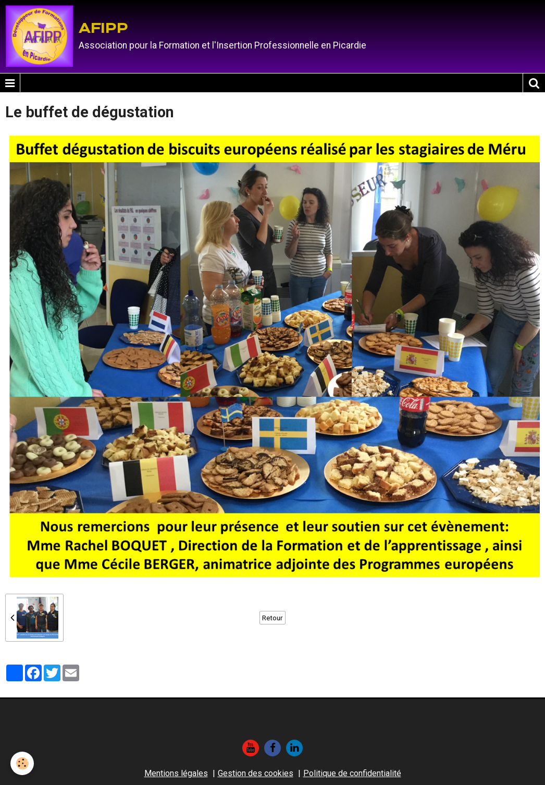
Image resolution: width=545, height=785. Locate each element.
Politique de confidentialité (352, 773)
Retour (272, 618)
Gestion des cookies (255, 773)
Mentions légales (176, 773)
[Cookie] (22, 763)
